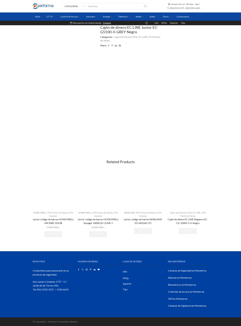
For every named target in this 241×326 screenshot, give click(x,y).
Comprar (107, 23)
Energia (107, 16)
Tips (183, 23)
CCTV (50, 16)
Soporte (174, 23)
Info (156, 23)
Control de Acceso (70, 16)
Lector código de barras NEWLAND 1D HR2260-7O (143, 221)
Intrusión (91, 16)
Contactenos (183, 16)
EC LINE (143, 36)
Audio (153, 16)
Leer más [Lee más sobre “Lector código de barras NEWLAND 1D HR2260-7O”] (143, 231)
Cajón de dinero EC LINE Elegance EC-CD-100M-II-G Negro (188, 221)
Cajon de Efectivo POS (125, 36)
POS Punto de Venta (57, 212)
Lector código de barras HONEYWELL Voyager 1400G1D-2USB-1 (98, 221)
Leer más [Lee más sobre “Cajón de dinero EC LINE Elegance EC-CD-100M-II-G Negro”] (188, 231)
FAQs (164, 23)
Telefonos (123, 16)
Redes (139, 16)
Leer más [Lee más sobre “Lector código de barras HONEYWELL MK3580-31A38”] (53, 234)
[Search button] (145, 6)
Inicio (37, 16)
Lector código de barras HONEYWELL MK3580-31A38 (53, 221)
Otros (166, 16)
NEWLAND (129, 212)
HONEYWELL (40, 212)
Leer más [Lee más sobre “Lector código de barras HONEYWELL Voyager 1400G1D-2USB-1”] (98, 234)
